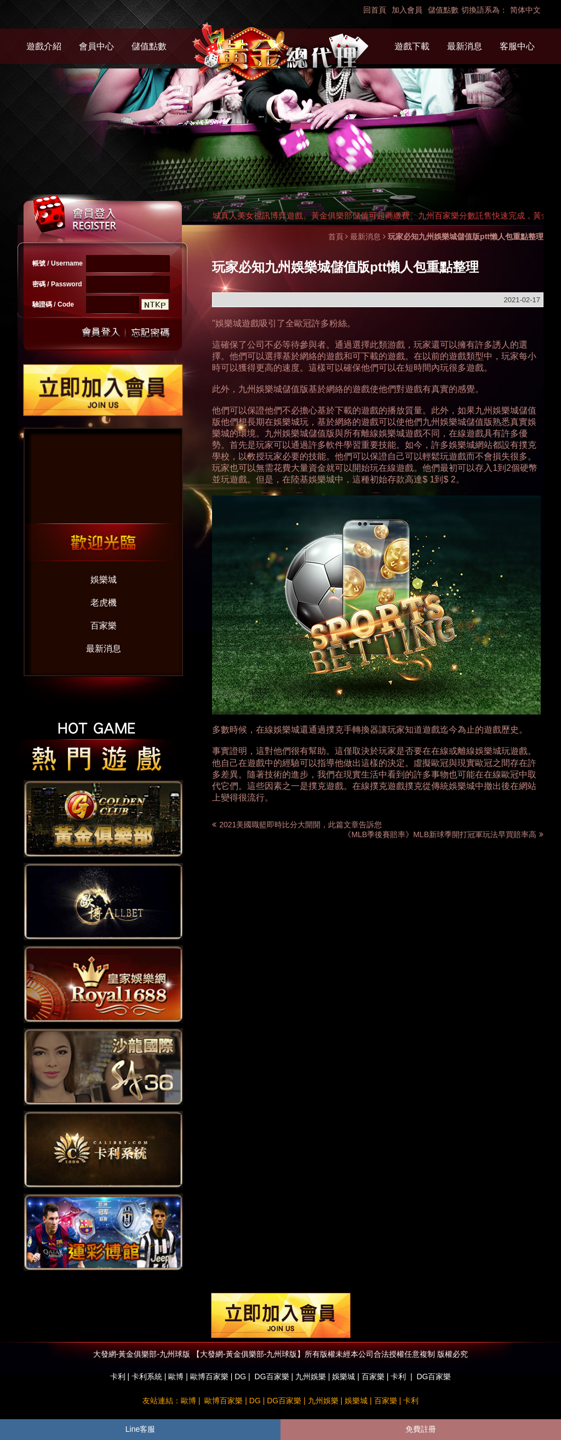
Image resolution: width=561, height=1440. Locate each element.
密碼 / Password (57, 284)
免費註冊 (420, 1429)
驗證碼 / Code (53, 304)
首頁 (336, 236)
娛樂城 (103, 579)
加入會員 (407, 9)
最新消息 (464, 46)
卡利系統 (146, 1376)
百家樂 (103, 625)
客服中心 (517, 46)
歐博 (176, 1376)
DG (240, 1376)
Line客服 (140, 1429)
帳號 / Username (57, 263)
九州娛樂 (310, 1376)
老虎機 (103, 602)
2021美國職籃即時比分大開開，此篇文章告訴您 (300, 824)
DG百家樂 (272, 1376)
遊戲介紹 (43, 46)
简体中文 (525, 9)
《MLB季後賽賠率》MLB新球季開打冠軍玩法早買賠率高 (443, 834)
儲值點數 (443, 9)
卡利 (117, 1376)
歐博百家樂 (209, 1376)
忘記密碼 (147, 332)
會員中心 (96, 46)
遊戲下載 (412, 46)
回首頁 (374, 9)
